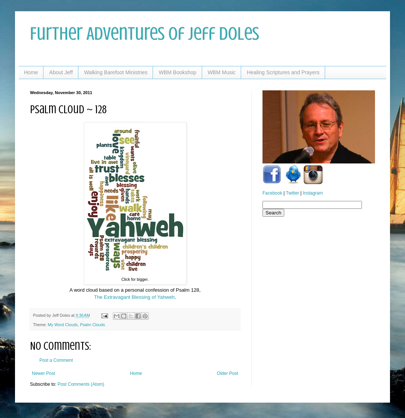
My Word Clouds (63, 324)
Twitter (292, 193)
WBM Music (222, 72)
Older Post (227, 373)
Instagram (312, 193)
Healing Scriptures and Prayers (283, 72)
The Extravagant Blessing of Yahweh (134, 297)
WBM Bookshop (177, 72)
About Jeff (61, 72)
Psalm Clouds (92, 324)
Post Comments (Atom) (80, 384)
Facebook (272, 193)
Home (31, 72)
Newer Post (43, 373)
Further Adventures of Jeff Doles (144, 33)
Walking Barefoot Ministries (115, 72)
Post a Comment (56, 360)
